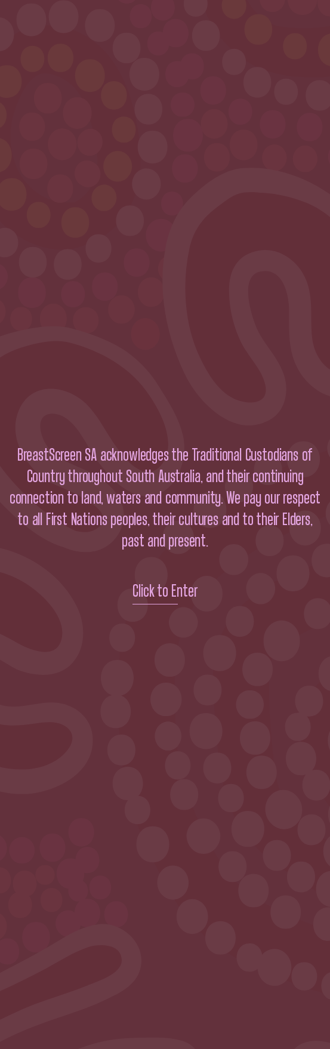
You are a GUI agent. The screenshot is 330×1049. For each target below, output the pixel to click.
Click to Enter (165, 591)
